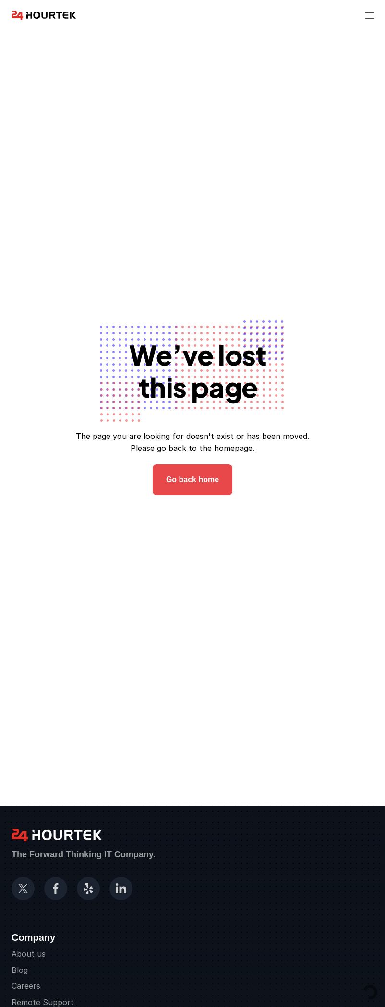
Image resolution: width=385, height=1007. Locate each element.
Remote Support (43, 1002)
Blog (20, 970)
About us (29, 954)
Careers (26, 986)
